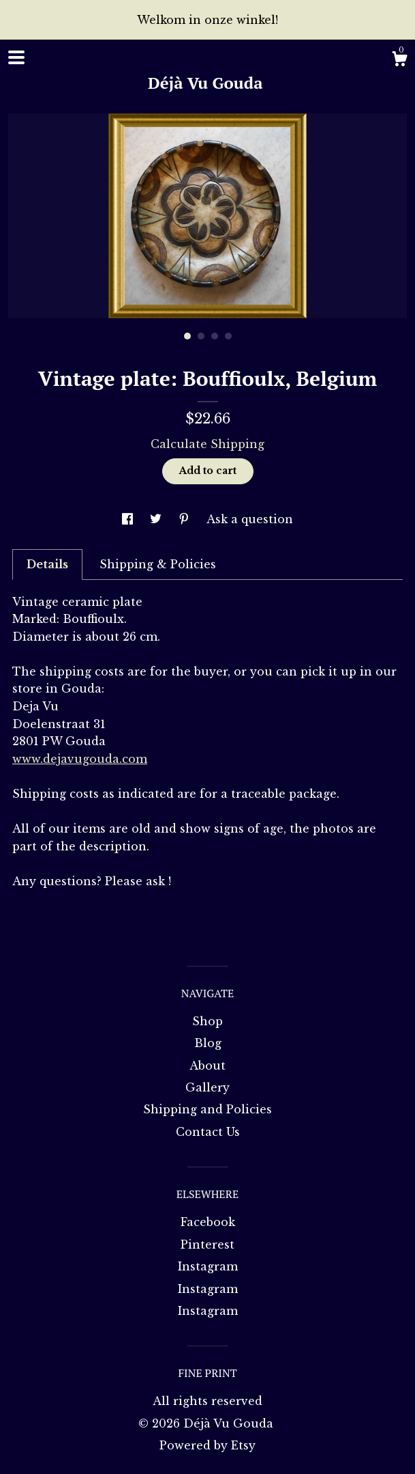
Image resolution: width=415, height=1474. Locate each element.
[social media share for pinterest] (186, 519)
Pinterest (207, 1244)
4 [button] (228, 336)
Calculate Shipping (207, 444)
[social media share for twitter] (157, 519)
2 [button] (201, 336)
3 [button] (214, 336)
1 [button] (187, 336)
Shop (207, 1021)
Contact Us (208, 1132)
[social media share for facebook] (129, 519)
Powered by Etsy (207, 1445)
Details (47, 564)
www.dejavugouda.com (79, 759)
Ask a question (249, 519)
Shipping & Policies (157, 564)
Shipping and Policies (207, 1109)
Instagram (208, 1266)
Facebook (208, 1222)
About (207, 1065)
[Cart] (399, 61)
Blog (207, 1043)
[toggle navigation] (16, 57)
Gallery (207, 1087)
